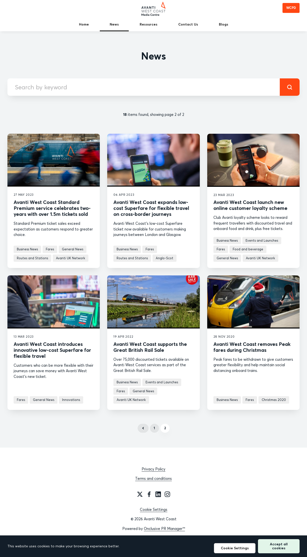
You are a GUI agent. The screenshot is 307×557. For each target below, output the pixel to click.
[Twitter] (140, 494)
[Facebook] (149, 494)
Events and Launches (262, 240)
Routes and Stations (32, 258)
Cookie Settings (153, 509)
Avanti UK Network (70, 258)
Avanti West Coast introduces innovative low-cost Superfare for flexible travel (52, 350)
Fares (50, 249)
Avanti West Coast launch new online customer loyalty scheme (250, 205)
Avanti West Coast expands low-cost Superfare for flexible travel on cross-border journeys (151, 208)
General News (72, 249)
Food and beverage (248, 249)
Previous (143, 428)
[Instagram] (167, 494)
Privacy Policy (153, 469)
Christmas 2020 (274, 400)
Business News (27, 249)
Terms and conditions (153, 478)
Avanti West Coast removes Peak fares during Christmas (251, 347)
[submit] (290, 87)
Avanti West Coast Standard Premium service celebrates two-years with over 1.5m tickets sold (52, 208)
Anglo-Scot (164, 258)
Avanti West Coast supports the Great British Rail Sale (150, 347)
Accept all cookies (279, 546)
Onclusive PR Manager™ (164, 528)
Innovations (71, 400)
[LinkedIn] (158, 494)
